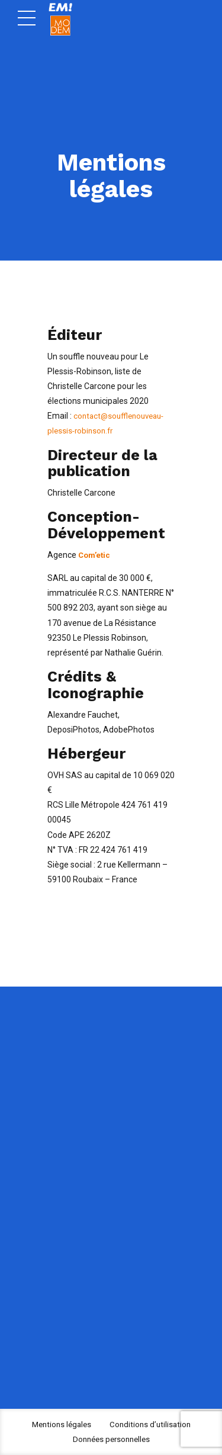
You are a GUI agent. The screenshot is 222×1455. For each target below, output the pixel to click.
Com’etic (95, 555)
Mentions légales (60, 1424)
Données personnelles (111, 1439)
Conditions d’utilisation (152, 1424)
